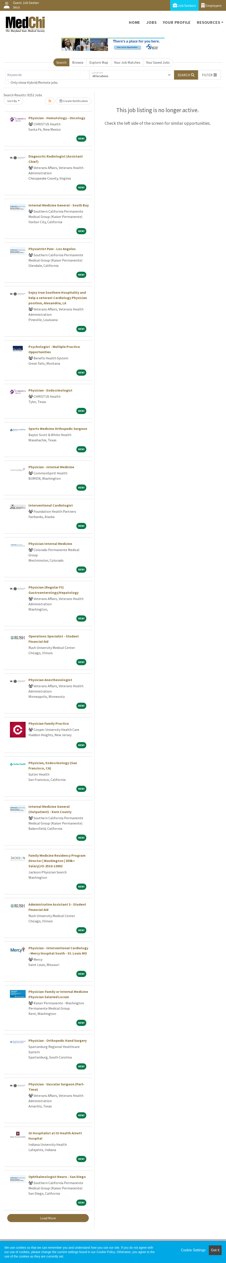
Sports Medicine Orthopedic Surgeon (57, 428)
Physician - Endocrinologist (50, 390)
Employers (211, 5)
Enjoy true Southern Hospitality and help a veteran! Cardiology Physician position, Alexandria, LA (57, 297)
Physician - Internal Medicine (51, 467)
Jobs (151, 22)
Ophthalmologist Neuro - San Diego (57, 1176)
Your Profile (177, 22)
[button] (209, 75)
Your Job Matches (127, 62)
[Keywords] (47, 75)
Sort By (12, 101)
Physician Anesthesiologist (50, 680)
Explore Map (98, 62)
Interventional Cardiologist (50, 505)
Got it (215, 1250)
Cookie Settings (193, 1250)
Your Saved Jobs (158, 62)
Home (134, 22)
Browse (77, 62)
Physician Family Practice (48, 723)
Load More (48, 1218)
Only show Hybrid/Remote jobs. (34, 82)
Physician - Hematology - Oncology (56, 118)
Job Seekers (184, 5)
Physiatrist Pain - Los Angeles (52, 249)
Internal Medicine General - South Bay (58, 205)
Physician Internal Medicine (50, 543)
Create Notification (74, 101)
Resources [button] (208, 22)
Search (61, 62)
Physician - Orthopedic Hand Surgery (57, 1040)
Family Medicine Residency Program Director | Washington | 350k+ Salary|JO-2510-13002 (57, 860)
